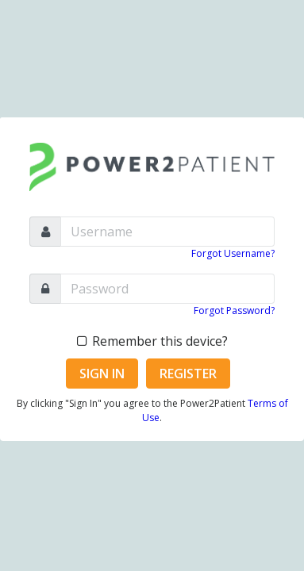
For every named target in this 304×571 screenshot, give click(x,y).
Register (188, 373)
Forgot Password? (234, 310)
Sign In (102, 373)
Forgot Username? (233, 253)
